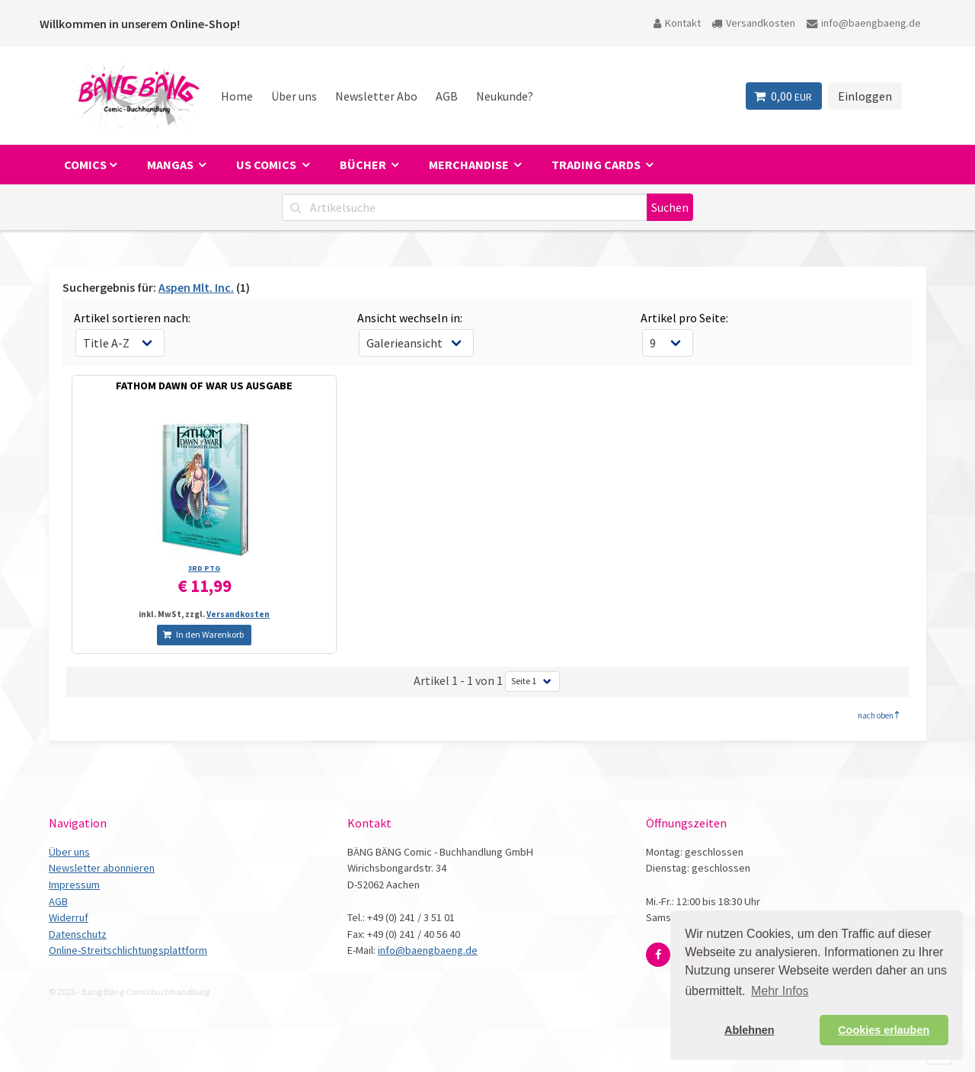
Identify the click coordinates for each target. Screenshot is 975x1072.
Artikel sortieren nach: (132, 317)
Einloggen (865, 96)
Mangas (171, 164)
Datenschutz (78, 934)
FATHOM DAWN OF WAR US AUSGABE (204, 385)
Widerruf (68, 917)
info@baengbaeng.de (864, 23)
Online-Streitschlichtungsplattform (128, 950)
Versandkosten (753, 23)
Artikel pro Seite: (684, 317)
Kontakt (677, 23)
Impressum (74, 884)
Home (237, 96)
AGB (447, 96)
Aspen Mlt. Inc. (196, 287)
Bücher (364, 164)
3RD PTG (204, 568)
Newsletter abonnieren (102, 868)
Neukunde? (504, 96)
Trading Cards (597, 164)
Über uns (294, 96)
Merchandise (470, 164)
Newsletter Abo (376, 96)
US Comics (267, 164)
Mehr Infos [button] (780, 990)
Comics (85, 164)
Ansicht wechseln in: (409, 317)
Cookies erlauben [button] (883, 1030)
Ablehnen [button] (749, 1030)
